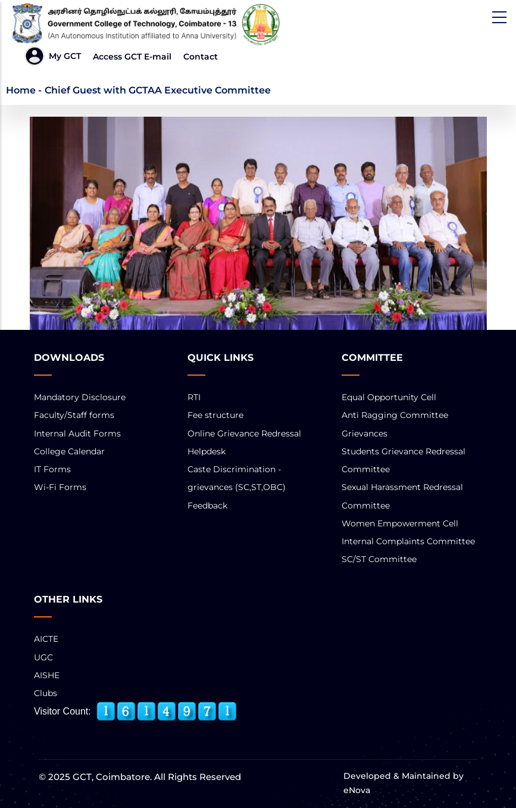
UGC (43, 657)
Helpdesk (206, 451)
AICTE (46, 639)
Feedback (207, 505)
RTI (194, 397)
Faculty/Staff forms (74, 415)
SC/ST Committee (379, 559)
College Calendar (69, 451)
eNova (356, 790)
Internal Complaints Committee (408, 541)
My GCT (65, 56)
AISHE (47, 675)
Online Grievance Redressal (244, 433)
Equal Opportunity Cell (389, 397)
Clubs (45, 693)
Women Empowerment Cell (400, 523)
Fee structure (215, 415)
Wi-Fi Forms (60, 487)
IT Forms (52, 469)
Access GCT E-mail (132, 56)
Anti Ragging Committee (395, 415)
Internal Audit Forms (77, 433)
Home (21, 90)
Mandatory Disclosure (80, 397)
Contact (200, 56)
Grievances (364, 433)
